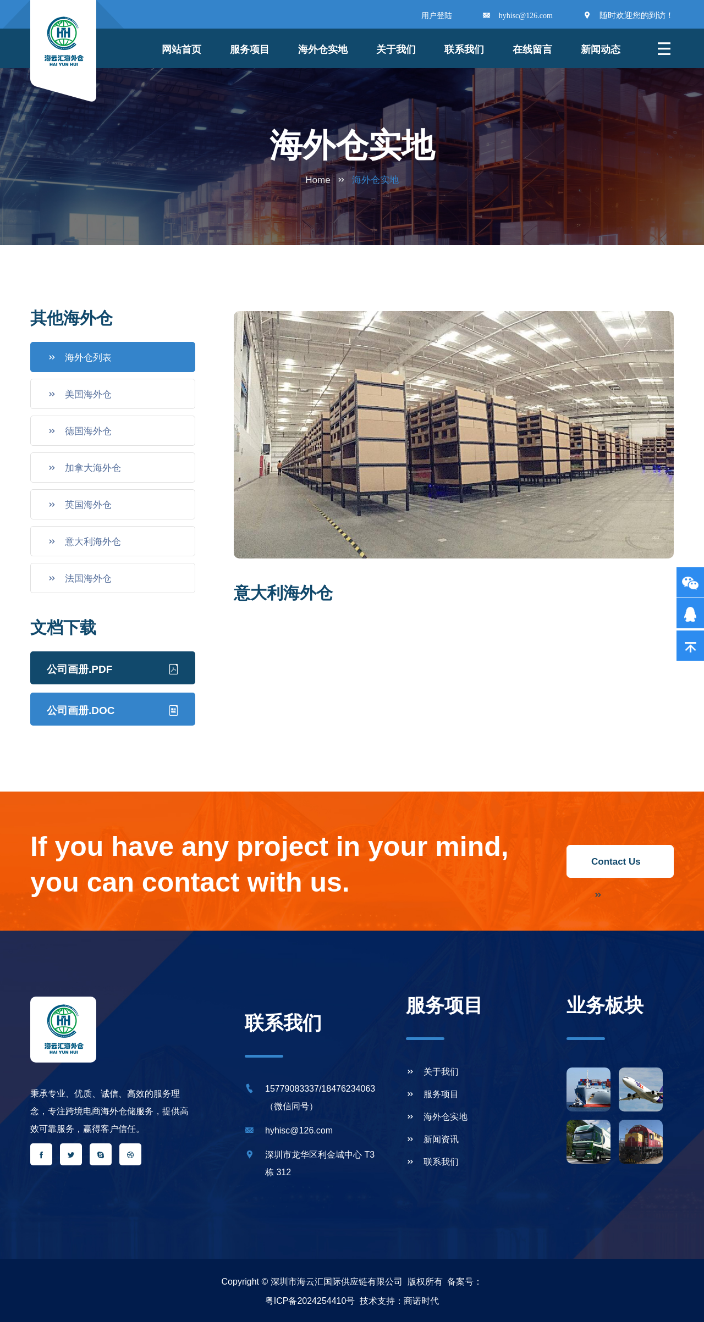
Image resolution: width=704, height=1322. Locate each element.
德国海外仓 (79, 431)
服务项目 (250, 49)
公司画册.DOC (113, 709)
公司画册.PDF (113, 667)
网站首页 (181, 49)
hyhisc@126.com (526, 16)
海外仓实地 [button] (323, 49)
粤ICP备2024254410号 (310, 1301)
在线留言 (532, 49)
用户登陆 (436, 16)
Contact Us (616, 867)
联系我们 (464, 49)
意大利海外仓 (84, 541)
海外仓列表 (79, 357)
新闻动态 (600, 49)
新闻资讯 (432, 1139)
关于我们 (396, 49)
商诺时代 (421, 1301)
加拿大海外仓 (84, 468)
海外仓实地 (437, 1116)
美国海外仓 (79, 394)
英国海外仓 (79, 504)
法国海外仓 (79, 578)
